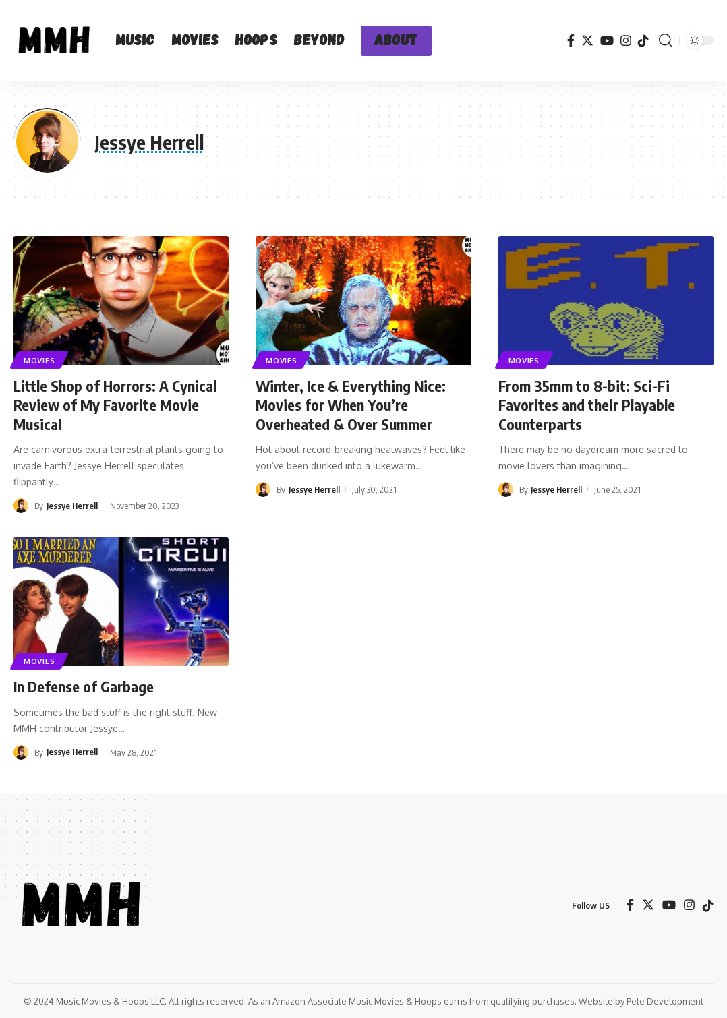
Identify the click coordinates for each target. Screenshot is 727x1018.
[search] (665, 40)
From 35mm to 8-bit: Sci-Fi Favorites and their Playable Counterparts (586, 404)
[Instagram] (626, 40)
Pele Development (665, 1000)
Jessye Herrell (72, 505)
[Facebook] (571, 40)
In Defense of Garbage (83, 685)
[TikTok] (643, 40)
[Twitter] (587, 40)
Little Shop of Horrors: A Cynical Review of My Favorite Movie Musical (114, 404)
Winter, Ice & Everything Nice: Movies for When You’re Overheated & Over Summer (351, 404)
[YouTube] (607, 40)
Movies (39, 360)
